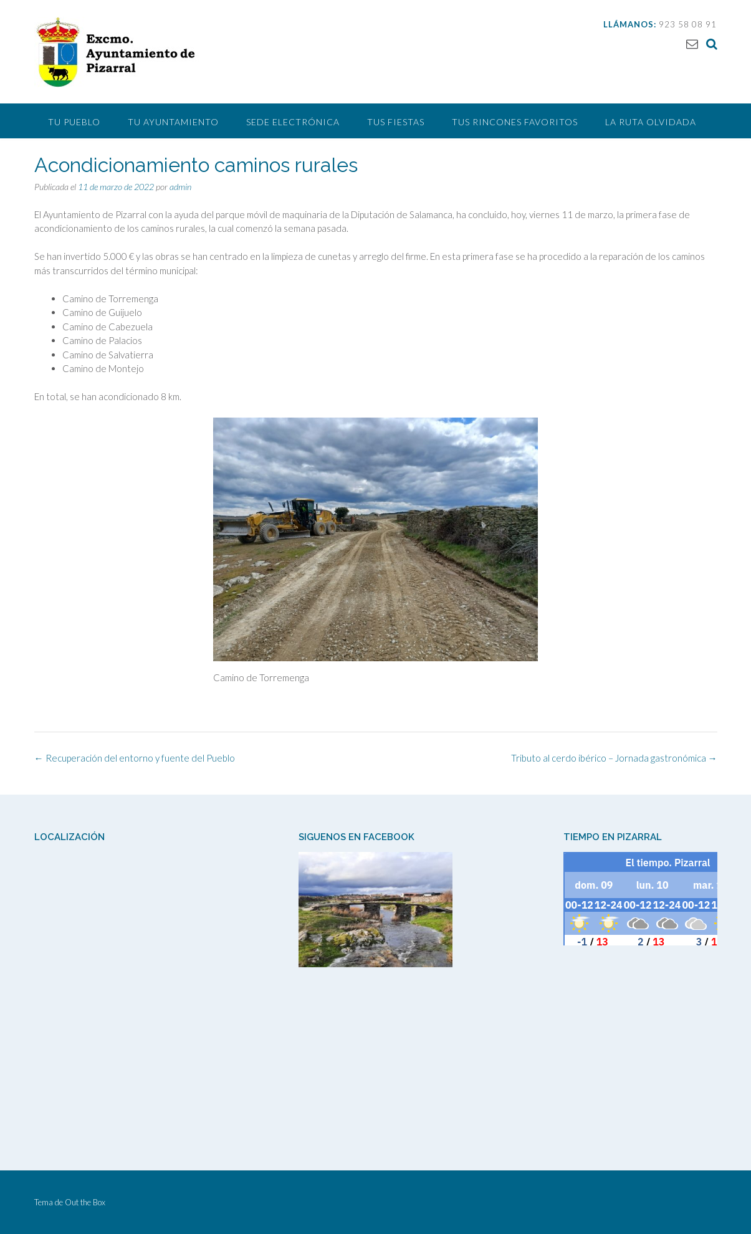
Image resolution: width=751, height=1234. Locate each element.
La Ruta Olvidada (650, 122)
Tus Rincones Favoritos (515, 122)
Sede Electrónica (293, 122)
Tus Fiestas (395, 122)
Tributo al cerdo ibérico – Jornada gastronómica (614, 757)
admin (180, 186)
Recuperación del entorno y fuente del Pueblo (134, 757)
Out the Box (85, 1202)
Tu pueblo (74, 122)
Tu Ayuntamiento (173, 122)
